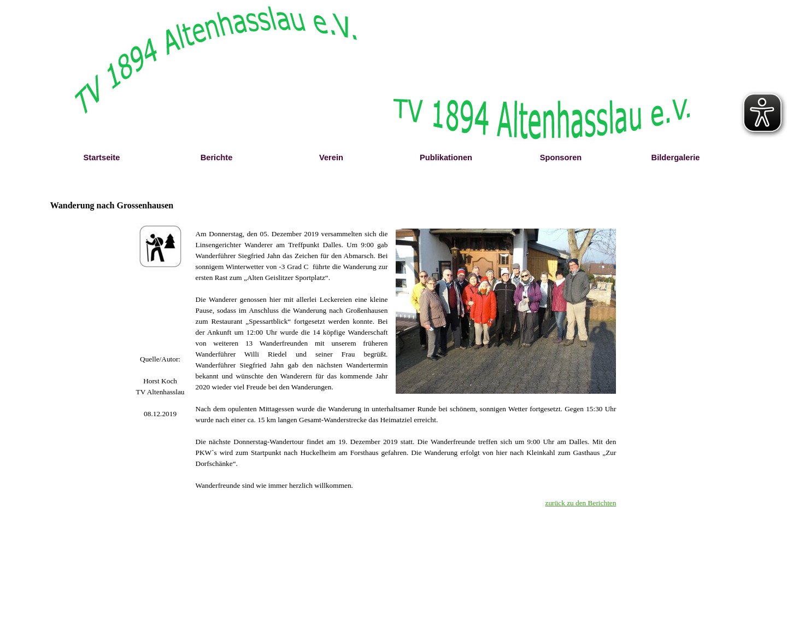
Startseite (102, 157)
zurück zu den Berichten (580, 503)
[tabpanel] (160, 386)
